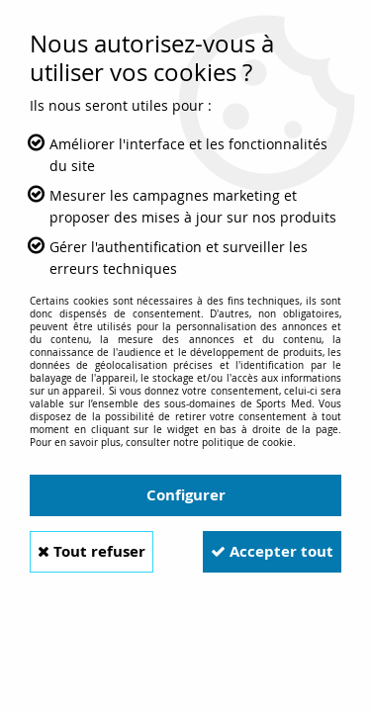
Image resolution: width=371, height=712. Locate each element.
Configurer (186, 495)
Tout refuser (91, 551)
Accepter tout (272, 551)
